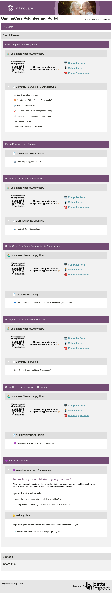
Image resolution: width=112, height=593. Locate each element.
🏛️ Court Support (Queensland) (27, 161)
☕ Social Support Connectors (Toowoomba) (32, 116)
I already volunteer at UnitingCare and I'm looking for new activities (42, 504)
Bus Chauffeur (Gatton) (24, 121)
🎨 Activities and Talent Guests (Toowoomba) (33, 100)
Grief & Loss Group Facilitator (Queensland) (32, 370)
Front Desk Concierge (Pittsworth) (28, 127)
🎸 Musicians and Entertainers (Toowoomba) (33, 111)
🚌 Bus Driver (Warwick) (24, 105)
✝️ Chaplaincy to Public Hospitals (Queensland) (34, 443)
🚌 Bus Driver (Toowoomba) (26, 95)
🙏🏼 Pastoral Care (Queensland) (27, 229)
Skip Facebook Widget (25, 565)
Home (87, 19)
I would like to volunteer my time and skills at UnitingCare (38, 499)
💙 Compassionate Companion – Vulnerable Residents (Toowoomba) (43, 302)
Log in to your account (101, 19)
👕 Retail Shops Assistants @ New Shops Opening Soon (38, 531)
